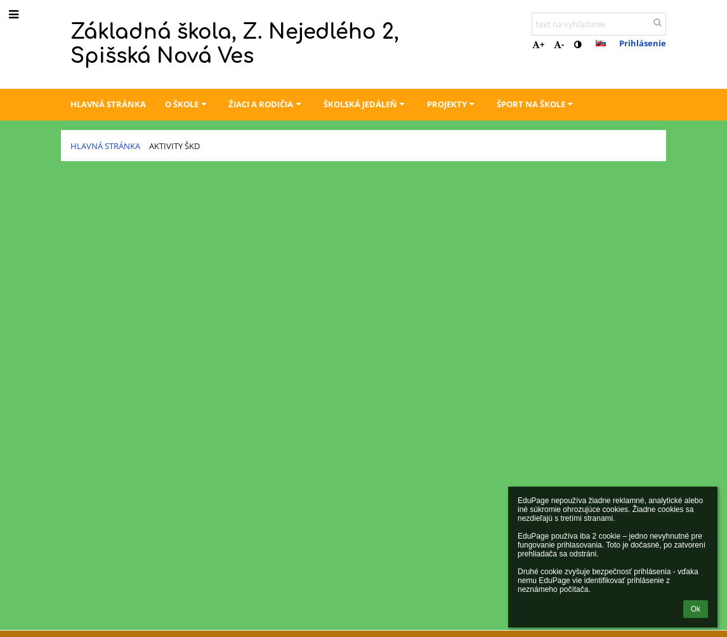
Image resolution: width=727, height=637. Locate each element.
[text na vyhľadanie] (599, 24)
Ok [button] (695, 609)
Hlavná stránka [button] (108, 104)
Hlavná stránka (105, 146)
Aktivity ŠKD (174, 146)
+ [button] (538, 44)
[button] (600, 43)
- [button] (559, 44)
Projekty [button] (452, 104)
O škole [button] (187, 104)
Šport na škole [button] (536, 104)
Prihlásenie (642, 43)
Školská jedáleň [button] (366, 104)
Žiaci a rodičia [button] (266, 104)
